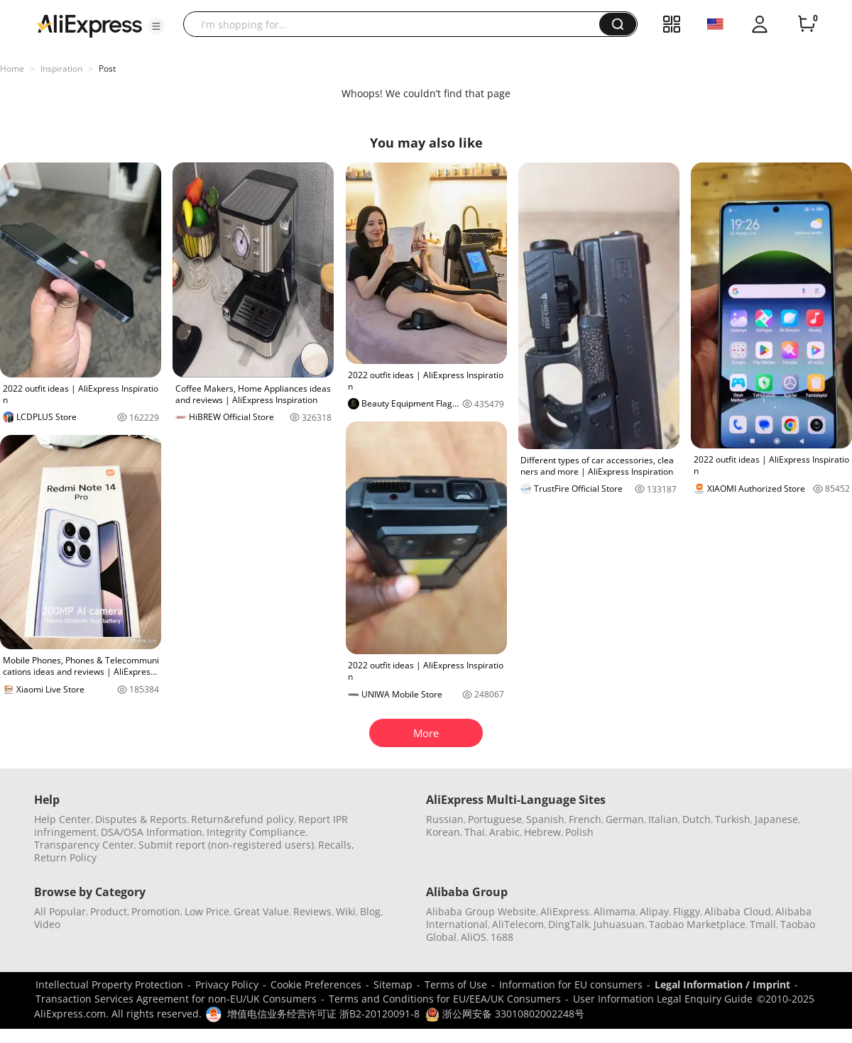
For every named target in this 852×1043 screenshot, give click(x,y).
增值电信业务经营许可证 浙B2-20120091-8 (323, 1013)
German (625, 819)
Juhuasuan (619, 924)
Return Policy (65, 857)
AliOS (473, 937)
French (585, 819)
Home (12, 68)
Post (107, 68)
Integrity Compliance (256, 832)
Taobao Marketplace (697, 924)
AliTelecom (518, 924)
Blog (370, 911)
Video (47, 924)
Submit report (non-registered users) (226, 844)
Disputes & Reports (141, 819)
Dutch (696, 819)
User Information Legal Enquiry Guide (663, 998)
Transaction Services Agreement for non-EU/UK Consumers (176, 998)
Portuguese (495, 819)
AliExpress (564, 911)
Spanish (545, 819)
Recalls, (336, 844)
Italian (663, 819)
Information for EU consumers (571, 984)
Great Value (261, 911)
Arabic (504, 832)
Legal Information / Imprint (722, 984)
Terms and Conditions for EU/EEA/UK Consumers (445, 998)
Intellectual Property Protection (109, 984)
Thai (474, 832)
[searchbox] (396, 24)
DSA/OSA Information (151, 832)
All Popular (60, 911)
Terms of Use (456, 984)
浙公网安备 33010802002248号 (504, 1013)
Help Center (62, 819)
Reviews (312, 911)
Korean (443, 832)
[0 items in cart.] (806, 24)
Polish (579, 832)
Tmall (763, 924)
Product (108, 911)
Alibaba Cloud (737, 911)
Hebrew (542, 832)
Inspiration (61, 68)
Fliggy (686, 911)
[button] (156, 26)
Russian (445, 819)
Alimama (614, 911)
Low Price (207, 911)
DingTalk (568, 924)
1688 (502, 937)
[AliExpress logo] (89, 25)
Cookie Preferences (316, 984)
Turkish (732, 819)
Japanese (776, 819)
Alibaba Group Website (481, 911)
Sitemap (393, 984)
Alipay (654, 911)
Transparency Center (84, 844)
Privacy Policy (226, 984)
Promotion (155, 911)
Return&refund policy (242, 819)
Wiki (346, 911)
